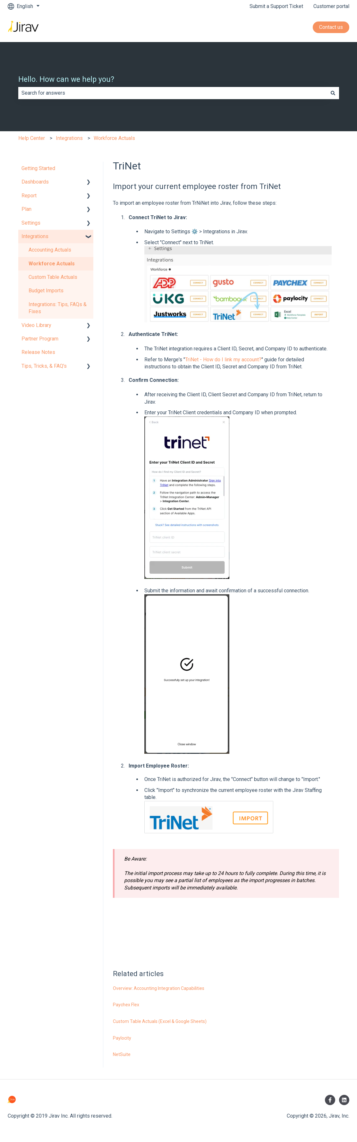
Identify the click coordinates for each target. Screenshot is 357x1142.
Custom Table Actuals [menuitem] (53, 277)
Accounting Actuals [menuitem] (50, 250)
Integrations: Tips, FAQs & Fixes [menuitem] (58, 307)
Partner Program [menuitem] (39, 339)
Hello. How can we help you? (66, 79)
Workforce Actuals (114, 138)
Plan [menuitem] (26, 209)
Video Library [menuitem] (36, 325)
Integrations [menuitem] (34, 236)
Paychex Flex (126, 1004)
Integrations (69, 138)
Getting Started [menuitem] (38, 168)
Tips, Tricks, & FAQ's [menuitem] (44, 366)
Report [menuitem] (29, 196)
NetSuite (122, 1054)
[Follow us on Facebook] (330, 1100)
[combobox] (172, 93)
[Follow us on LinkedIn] (344, 1100)
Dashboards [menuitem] (35, 182)
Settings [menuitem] (30, 223)
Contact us (331, 27)
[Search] (333, 93)
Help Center (31, 138)
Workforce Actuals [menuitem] (52, 264)
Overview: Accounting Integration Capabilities (158, 988)
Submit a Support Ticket (276, 6)
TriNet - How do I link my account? (223, 359)
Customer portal (331, 6)
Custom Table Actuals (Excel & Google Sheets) (160, 1021)
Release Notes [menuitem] (38, 352)
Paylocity (122, 1038)
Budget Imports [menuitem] (46, 291)
